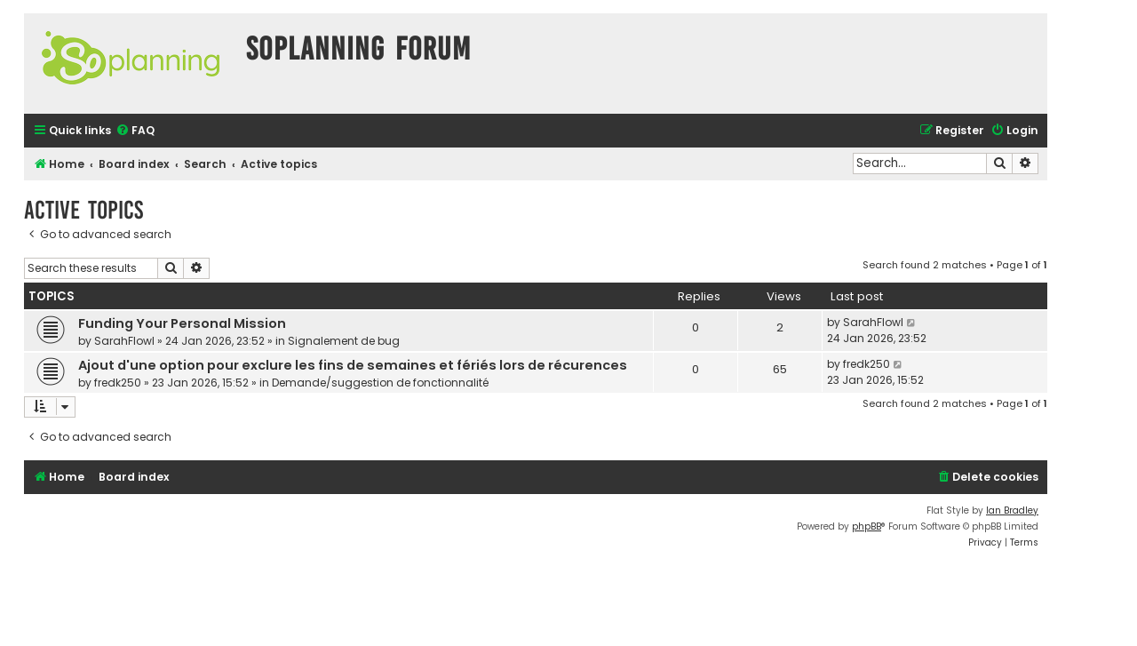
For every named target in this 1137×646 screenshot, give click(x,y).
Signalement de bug (344, 340)
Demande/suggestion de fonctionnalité (380, 382)
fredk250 (117, 382)
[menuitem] (135, 131)
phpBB (866, 526)
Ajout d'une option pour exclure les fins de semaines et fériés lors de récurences (352, 365)
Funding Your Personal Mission (182, 323)
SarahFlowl (124, 340)
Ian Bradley (1012, 510)
